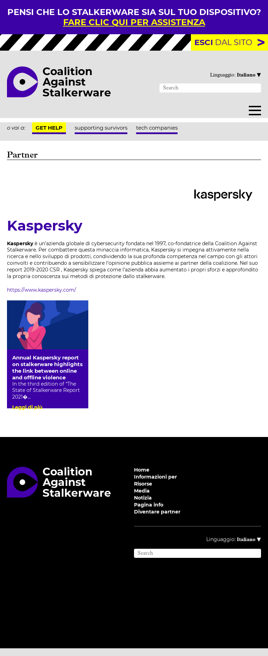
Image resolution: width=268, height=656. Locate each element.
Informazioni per (155, 484)
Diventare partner (157, 519)
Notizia (143, 505)
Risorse (143, 491)
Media (142, 498)
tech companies (157, 127)
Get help (49, 127)
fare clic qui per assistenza (134, 22)
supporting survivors (101, 127)
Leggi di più (27, 407)
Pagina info (148, 512)
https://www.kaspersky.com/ (41, 290)
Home (141, 477)
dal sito (223, 42)
